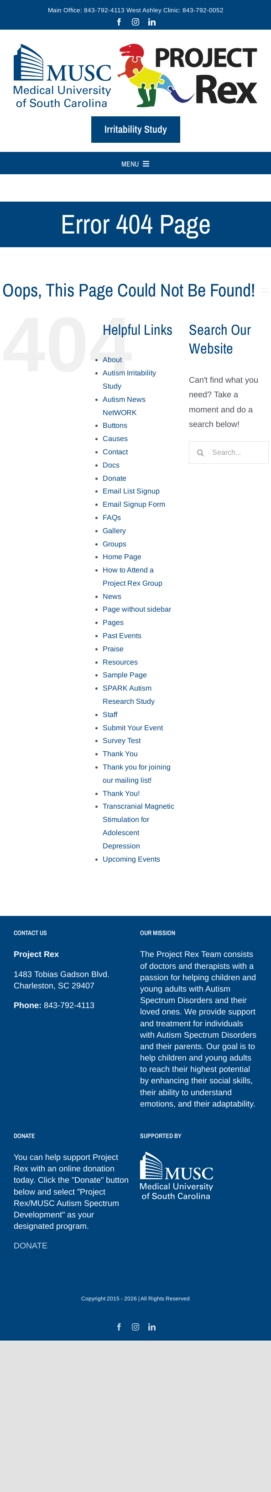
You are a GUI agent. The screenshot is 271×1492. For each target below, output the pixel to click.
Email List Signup (131, 491)
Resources (120, 662)
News (112, 596)
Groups (114, 544)
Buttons (115, 425)
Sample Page (125, 675)
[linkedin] (152, 22)
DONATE (30, 1245)
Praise (113, 649)
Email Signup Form (134, 504)
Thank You (120, 754)
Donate (114, 478)
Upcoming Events (131, 859)
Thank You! (121, 793)
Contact (115, 452)
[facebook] (119, 22)
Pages (113, 622)
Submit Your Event (133, 728)
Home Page (122, 557)
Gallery (114, 531)
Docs (111, 465)
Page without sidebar (137, 609)
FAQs (112, 517)
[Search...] (229, 452)
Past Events (122, 635)
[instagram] (135, 22)
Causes (115, 438)
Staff (110, 714)
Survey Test (122, 740)
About (112, 360)
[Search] (200, 452)
